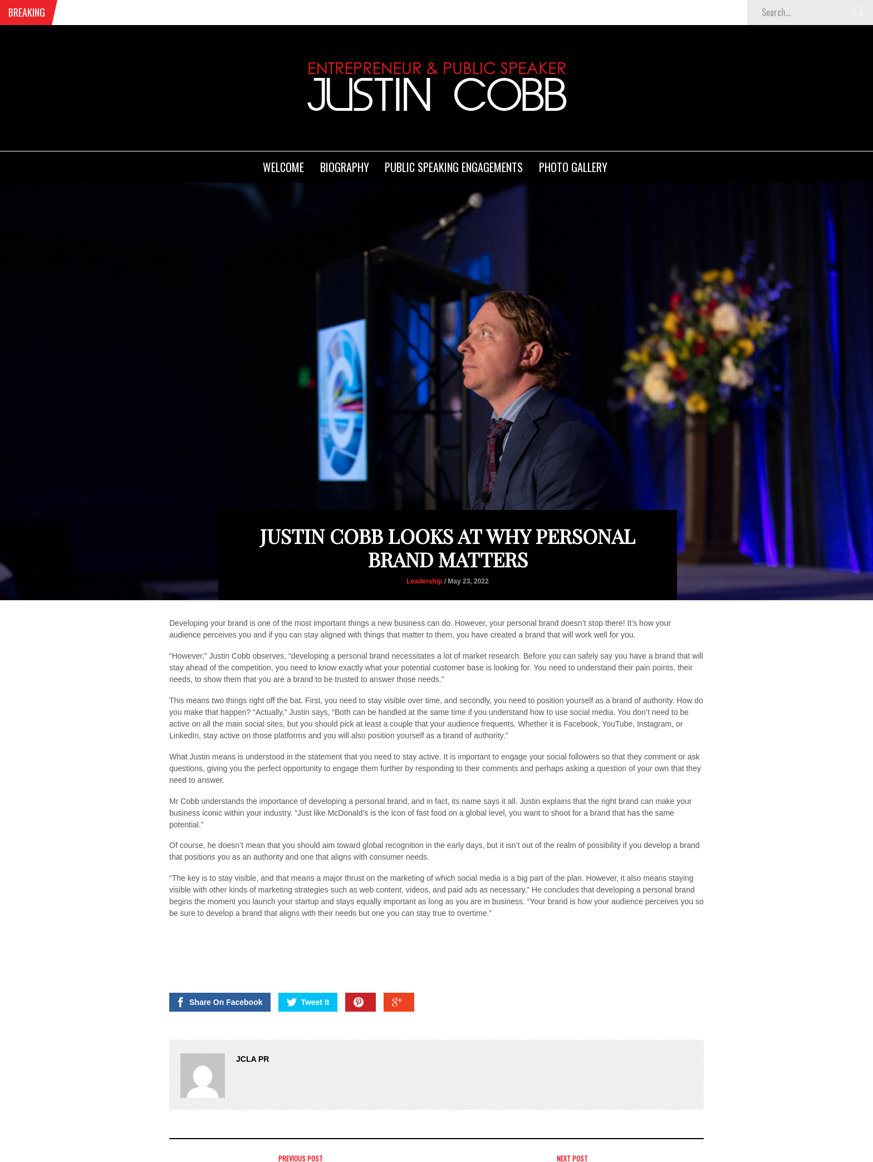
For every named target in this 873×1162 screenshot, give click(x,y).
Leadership (424, 581)
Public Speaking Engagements (454, 167)
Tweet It (308, 1002)
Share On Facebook (218, 1002)
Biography (344, 167)
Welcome (283, 167)
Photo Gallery (573, 167)
